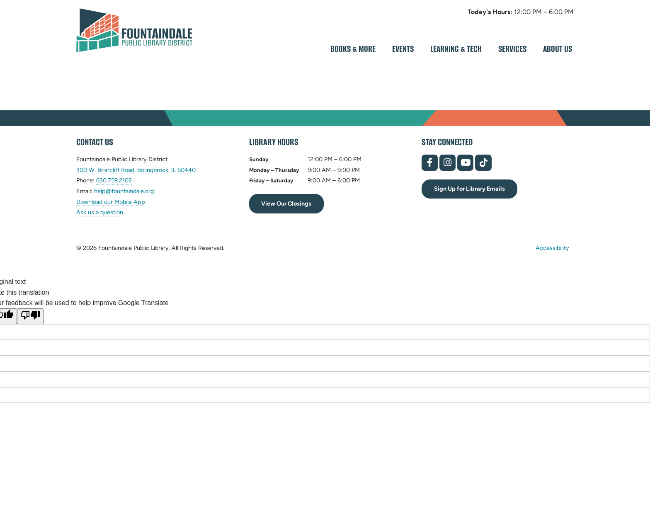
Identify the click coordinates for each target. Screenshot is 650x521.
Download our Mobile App (110, 202)
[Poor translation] (30, 316)
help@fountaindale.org (124, 191)
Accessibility (552, 248)
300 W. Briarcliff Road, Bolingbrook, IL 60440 (136, 170)
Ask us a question (99, 212)
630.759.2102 (114, 180)
